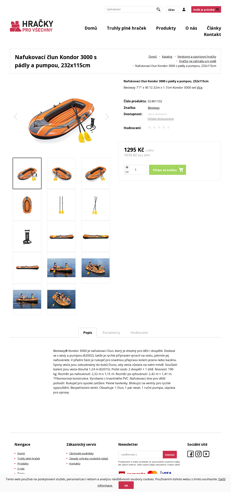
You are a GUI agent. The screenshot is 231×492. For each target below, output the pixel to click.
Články (214, 28)
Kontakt (212, 34)
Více (199, 87)
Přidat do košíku (165, 170)
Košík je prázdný (204, 9)
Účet (171, 10)
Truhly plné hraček (126, 28)
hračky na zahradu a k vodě (197, 61)
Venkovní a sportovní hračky (196, 57)
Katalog (167, 57)
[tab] (87, 333)
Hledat (159, 10)
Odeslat (170, 454)
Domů (91, 28)
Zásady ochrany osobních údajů (88, 458)
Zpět (16, 117)
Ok (126, 485)
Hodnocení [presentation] (139, 332)
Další (107, 117)
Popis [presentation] (87, 332)
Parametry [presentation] (111, 332)
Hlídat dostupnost (161, 119)
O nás (191, 28)
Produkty (166, 28)
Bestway (154, 108)
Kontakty (74, 463)
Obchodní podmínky (81, 453)
